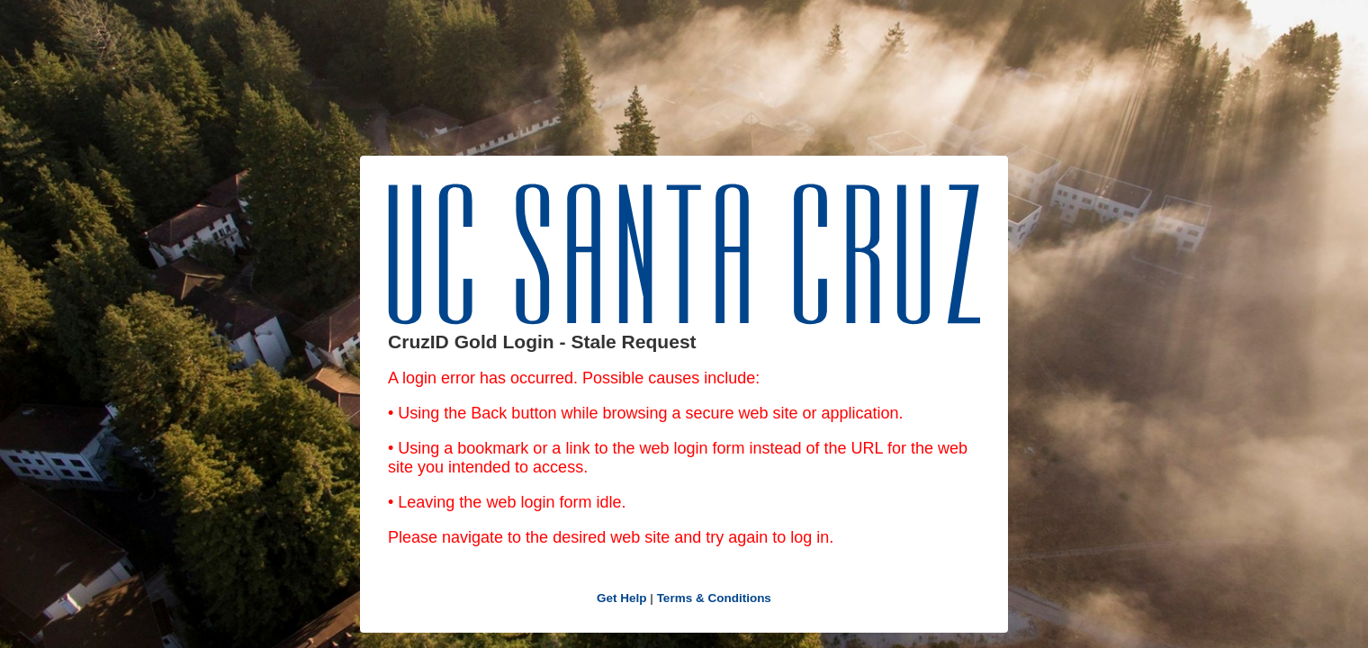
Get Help (622, 598)
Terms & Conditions (714, 598)
